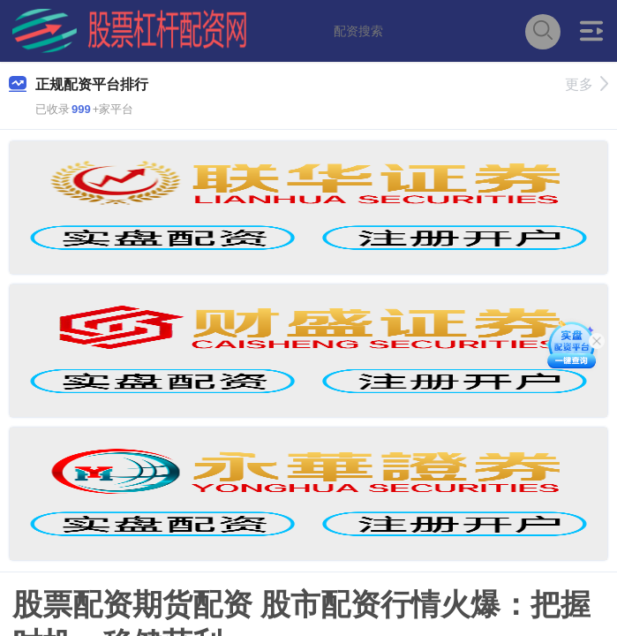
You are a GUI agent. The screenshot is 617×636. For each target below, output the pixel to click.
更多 (586, 84)
